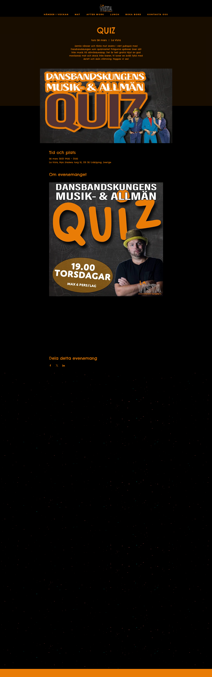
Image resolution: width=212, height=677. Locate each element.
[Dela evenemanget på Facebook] (50, 365)
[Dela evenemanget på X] (57, 365)
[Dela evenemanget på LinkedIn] (63, 365)
